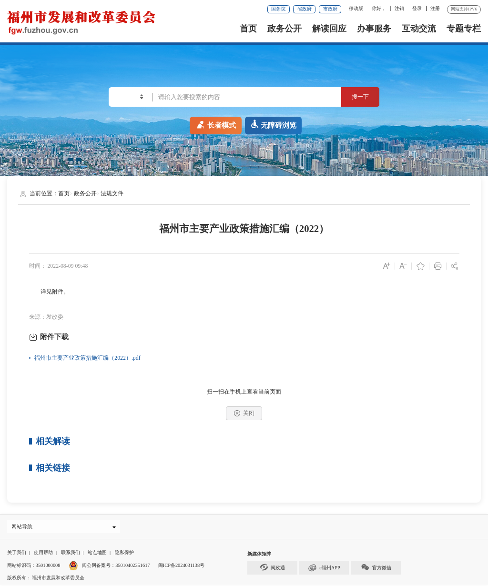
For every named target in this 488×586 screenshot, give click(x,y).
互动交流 (419, 28)
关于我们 (16, 553)
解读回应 (329, 28)
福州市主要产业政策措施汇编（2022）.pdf (87, 357)
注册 (435, 8)
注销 (399, 8)
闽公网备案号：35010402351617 (116, 566)
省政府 (304, 8)
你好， (379, 8)
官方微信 (376, 569)
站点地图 (97, 553)
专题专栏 (464, 28)
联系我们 (70, 553)
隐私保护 (124, 553)
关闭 (244, 413)
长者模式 (215, 124)
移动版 (356, 8)
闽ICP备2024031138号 (181, 566)
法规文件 (112, 193)
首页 (248, 28)
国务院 (278, 8)
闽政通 (272, 569)
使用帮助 (43, 553)
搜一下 (356, 97)
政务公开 (284, 28)
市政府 (330, 8)
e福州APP (324, 569)
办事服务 (374, 28)
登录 (417, 8)
